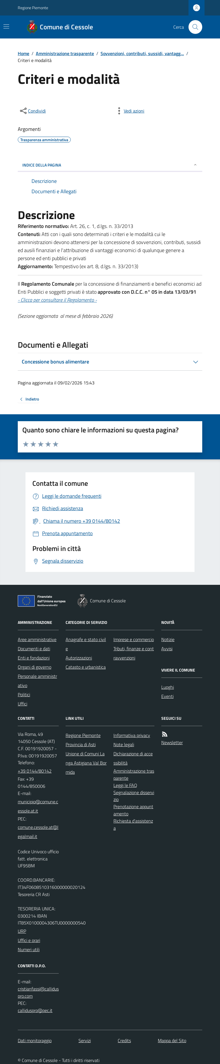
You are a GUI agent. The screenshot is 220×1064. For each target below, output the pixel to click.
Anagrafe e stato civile (86, 644)
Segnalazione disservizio (133, 796)
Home (23, 53)
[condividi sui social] (32, 110)
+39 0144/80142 (35, 770)
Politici (24, 694)
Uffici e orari (29, 940)
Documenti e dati (34, 648)
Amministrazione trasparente (65, 53)
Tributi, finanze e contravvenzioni (133, 653)
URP (22, 931)
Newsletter (172, 742)
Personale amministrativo (37, 681)
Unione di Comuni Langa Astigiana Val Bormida (86, 762)
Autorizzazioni (79, 657)
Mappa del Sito (172, 1040)
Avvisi (166, 648)
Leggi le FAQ (125, 785)
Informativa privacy (131, 735)
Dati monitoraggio (35, 1040)
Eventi (167, 696)
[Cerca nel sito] (193, 27)
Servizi (84, 1040)
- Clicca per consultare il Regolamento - (57, 300)
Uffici (22, 703)
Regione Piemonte (33, 8)
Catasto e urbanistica (86, 666)
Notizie (167, 639)
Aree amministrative (37, 639)
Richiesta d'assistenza (133, 824)
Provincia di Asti (81, 744)
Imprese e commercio (133, 639)
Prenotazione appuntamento (133, 810)
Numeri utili (29, 949)
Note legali (123, 744)
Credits (124, 1040)
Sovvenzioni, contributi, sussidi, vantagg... (142, 53)
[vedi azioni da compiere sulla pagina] (129, 110)
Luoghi (167, 687)
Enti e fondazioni (34, 657)
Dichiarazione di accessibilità (133, 758)
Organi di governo (34, 666)
